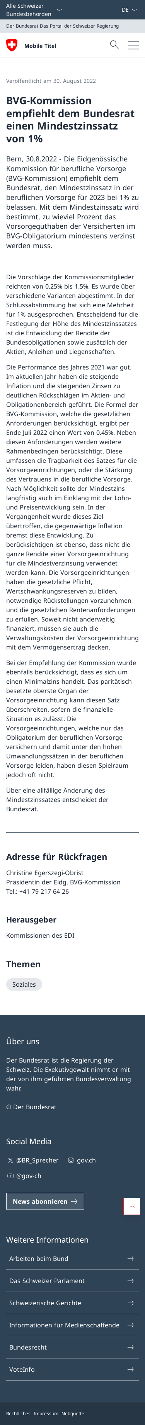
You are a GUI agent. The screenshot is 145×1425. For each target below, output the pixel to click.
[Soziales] (24, 984)
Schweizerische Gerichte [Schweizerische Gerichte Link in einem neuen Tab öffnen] (72, 1303)
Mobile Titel (40, 45)
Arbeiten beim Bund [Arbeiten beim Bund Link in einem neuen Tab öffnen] (72, 1258)
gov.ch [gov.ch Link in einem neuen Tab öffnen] (81, 1160)
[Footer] (72, 1413)
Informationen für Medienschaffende (72, 1325)
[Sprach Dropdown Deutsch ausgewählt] (129, 9)
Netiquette (72, 1413)
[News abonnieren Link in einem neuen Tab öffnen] (118, 9)
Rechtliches (18, 1413)
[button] (131, 1206)
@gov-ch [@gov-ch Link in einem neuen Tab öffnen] (23, 1175)
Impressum (46, 1413)
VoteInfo (72, 1369)
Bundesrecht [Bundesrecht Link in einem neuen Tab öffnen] (72, 1347)
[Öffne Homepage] (31, 45)
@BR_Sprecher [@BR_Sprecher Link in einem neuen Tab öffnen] (32, 1160)
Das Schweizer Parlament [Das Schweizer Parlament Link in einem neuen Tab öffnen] (72, 1280)
